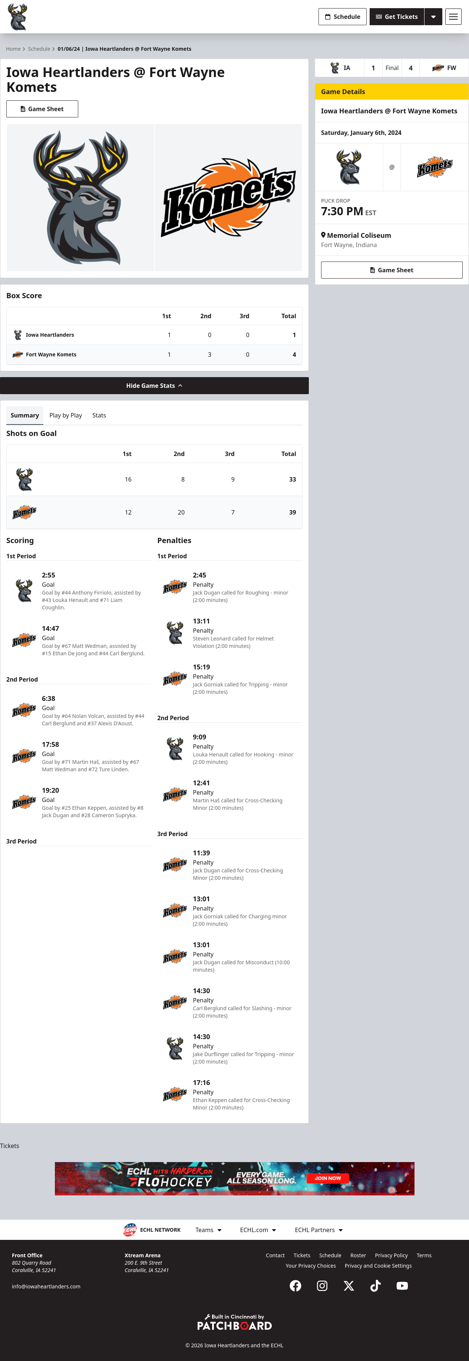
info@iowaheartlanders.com (46, 1286)
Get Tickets (397, 17)
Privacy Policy (391, 1255)
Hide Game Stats (154, 386)
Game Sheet (42, 109)
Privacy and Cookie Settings (378, 1265)
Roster (358, 1255)
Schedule (342, 17)
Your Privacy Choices (311, 1265)
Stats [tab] (99, 415)
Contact (275, 1255)
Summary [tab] (25, 415)
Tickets (9, 1146)
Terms (424, 1255)
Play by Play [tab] (65, 415)
